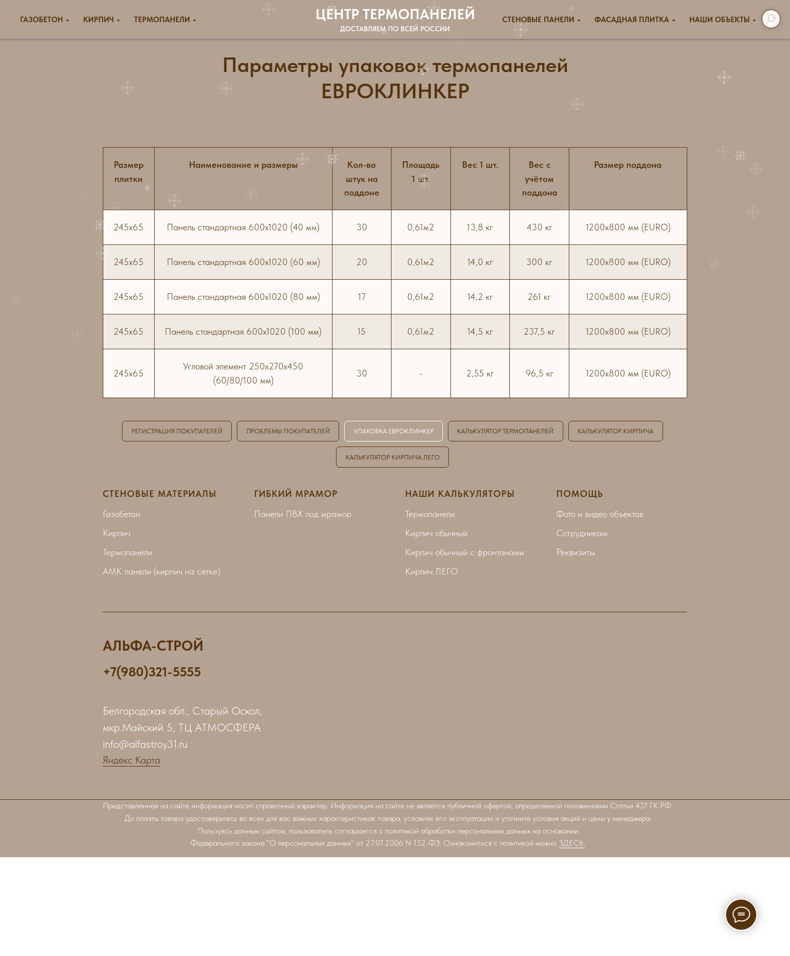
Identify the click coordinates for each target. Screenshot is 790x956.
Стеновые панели (538, 19)
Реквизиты (575, 554)
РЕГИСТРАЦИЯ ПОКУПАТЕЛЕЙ (214, 431)
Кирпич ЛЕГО (431, 573)
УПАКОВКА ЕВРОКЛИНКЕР (447, 431)
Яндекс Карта (131, 762)
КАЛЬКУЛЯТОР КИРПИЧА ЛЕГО (446, 458)
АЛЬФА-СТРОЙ (153, 647)
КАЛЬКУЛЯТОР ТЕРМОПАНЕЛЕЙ (567, 431)
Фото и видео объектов (599, 516)
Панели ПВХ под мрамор (303, 516)
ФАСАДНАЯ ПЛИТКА (632, 19)
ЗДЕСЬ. (572, 845)
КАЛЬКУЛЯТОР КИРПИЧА (329, 458)
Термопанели (162, 19)
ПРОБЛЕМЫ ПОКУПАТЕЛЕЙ (333, 431)
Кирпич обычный (436, 535)
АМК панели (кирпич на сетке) (161, 573)
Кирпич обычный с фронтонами (464, 554)
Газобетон (41, 19)
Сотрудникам (582, 535)
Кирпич (98, 19)
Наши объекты (719, 19)
